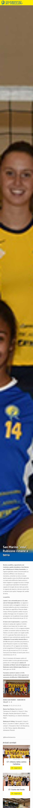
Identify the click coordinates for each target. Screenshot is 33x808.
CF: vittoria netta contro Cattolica (16, 763)
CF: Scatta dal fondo (16, 789)
